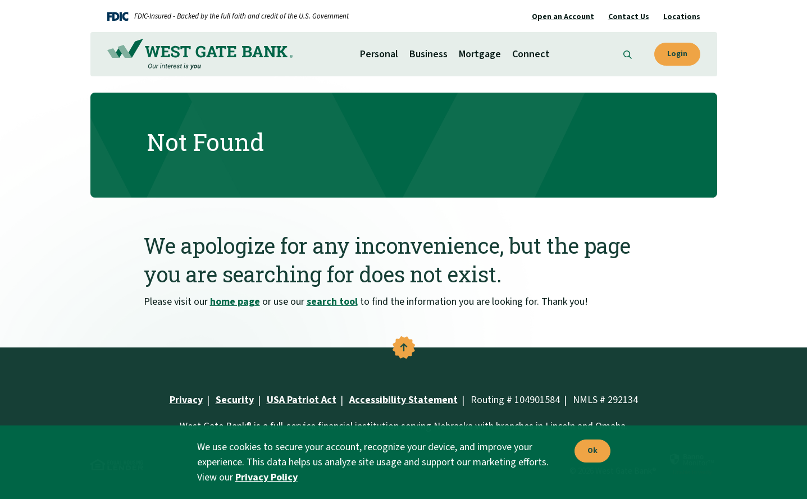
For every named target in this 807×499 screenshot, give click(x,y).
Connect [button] (531, 54)
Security (235, 400)
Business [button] (428, 54)
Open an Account (563, 16)
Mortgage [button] (480, 54)
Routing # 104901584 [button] (515, 400)
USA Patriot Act (301, 400)
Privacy (186, 400)
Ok (589, 451)
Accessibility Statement (403, 400)
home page (235, 302)
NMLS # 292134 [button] (605, 400)
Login (677, 53)
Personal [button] (379, 54)
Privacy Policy (266, 477)
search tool (332, 302)
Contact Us (628, 16)
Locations (681, 16)
